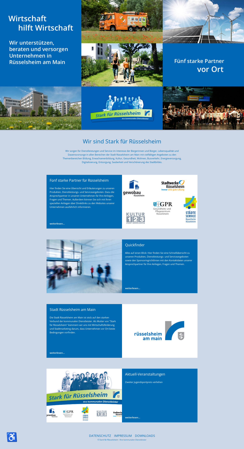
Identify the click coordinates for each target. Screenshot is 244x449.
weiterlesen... (57, 223)
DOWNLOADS (145, 436)
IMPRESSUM (123, 436)
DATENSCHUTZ (100, 436)
